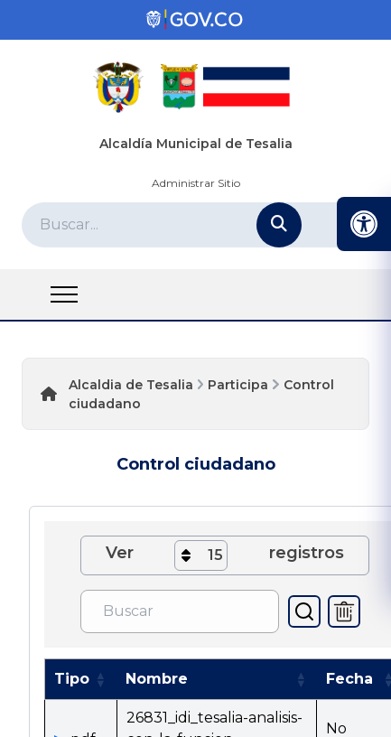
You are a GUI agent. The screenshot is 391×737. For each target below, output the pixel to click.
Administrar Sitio (196, 183)
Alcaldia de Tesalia (131, 385)
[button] (100, 679)
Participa (238, 385)
